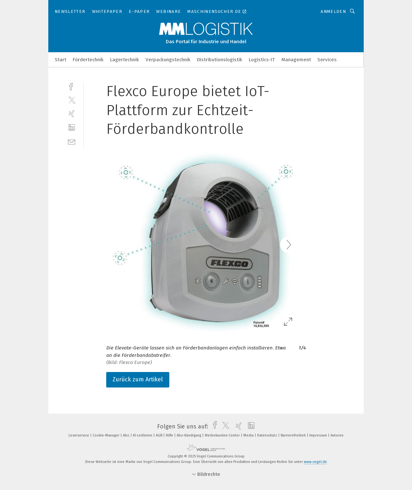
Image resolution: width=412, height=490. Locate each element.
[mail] (72, 141)
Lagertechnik (124, 60)
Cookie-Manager (106, 435)
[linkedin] (72, 127)
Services (327, 60)
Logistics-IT (262, 60)
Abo (126, 435)
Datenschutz (267, 435)
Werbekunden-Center (223, 435)
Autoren (337, 435)
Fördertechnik (88, 60)
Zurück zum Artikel (138, 379)
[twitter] (72, 100)
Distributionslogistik (219, 60)
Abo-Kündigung (189, 435)
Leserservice (79, 435)
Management (296, 60)
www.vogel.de (315, 462)
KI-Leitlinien (143, 435)
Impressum (318, 435)
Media (249, 435)
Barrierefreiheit (294, 435)
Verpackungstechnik (168, 60)
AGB (159, 435)
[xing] (72, 114)
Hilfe (170, 435)
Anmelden (333, 11)
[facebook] (72, 86)
